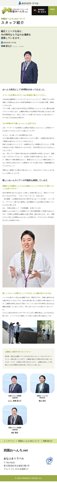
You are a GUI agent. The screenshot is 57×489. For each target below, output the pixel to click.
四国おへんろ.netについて (28, 441)
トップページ (9, 441)
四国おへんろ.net (16, 450)
